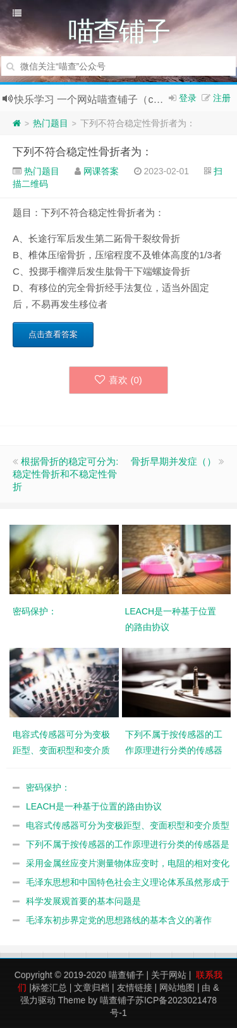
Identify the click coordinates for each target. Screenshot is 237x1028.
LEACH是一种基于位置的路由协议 (94, 806)
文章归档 (91, 988)
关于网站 (168, 975)
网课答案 (101, 171)
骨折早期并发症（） (173, 461)
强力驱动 (38, 1000)
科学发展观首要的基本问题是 (83, 901)
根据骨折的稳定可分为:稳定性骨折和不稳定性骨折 (65, 474)
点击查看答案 (53, 334)
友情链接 (134, 988)
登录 (188, 98)
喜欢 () (118, 379)
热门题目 (50, 123)
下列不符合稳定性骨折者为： (82, 152)
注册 (222, 98)
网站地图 (177, 988)
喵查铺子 (126, 975)
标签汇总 (49, 988)
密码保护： (48, 787)
